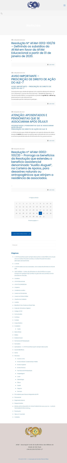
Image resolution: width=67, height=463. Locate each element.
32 (47, 210)
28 (33, 210)
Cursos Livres (21, 358)
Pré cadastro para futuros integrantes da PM (26, 394)
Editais (16, 335)
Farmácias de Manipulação (21, 341)
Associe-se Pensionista (20, 293)
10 (47, 203)
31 (43, 210)
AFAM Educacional (19, 281)
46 (26, 216)
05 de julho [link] (40, 134)
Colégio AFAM (18, 311)
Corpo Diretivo (18, 323)
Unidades (17, 417)
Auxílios (16, 302)
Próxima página (33, 220)
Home (16, 352)
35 (19, 213)
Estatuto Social (18, 338)
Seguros (19, 388)
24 (19, 210)
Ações (19, 329)
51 (43, 216)
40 (37, 213)
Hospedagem (21, 373)
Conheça (16, 317)
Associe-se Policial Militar (21, 296)
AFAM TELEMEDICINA (20, 284)
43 (47, 213)
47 (30, 216)
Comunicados (18, 314)
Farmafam (17, 344)
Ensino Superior (21, 364)
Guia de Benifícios (19, 349)
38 (30, 213)
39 (33, 213)
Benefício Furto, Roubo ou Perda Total (24, 305)
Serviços (19, 391)
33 (50, 210)
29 (37, 210)
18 (37, 206)
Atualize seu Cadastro (20, 299)
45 (23, 216)
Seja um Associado (19, 414)
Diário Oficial (17, 332)
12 (16, 206)
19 (40, 206)
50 (40, 216)
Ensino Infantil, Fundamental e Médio (27, 361)
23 (16, 210)
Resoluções (17, 411)
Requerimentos (18, 403)
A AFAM (16, 263)
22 (50, 206)
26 (26, 210)
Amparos (17, 287)
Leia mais (51, 64)
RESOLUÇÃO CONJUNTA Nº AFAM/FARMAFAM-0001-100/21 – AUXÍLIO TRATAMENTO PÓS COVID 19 (34, 407)
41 (40, 213)
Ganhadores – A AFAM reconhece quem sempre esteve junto (31, 346)
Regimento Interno (19, 400)
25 (23, 210)
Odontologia (20, 379)
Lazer (18, 376)
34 (16, 213)
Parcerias (17, 355)
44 (50, 213)
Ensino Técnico (21, 367)
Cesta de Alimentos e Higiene (22, 308)
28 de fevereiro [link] (34, 136)
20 (43, 206)
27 (30, 210)
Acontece (17, 278)
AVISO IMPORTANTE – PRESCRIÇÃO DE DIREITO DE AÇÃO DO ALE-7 (33, 79)
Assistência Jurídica (19, 290)
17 (33, 206)
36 (23, 213)
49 (37, 216)
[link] (40, 134)
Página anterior (33, 197)
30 (40, 210)
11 (50, 203)
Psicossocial (17, 397)
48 (33, 216)
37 (26, 213)
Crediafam (17, 326)
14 (23, 206)
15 (26, 206)
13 (19, 206)
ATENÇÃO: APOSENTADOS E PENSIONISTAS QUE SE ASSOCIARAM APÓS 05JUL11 (29, 118)
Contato (16, 320)
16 (30, 206)
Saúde (19, 385)
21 (47, 206)
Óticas (19, 382)
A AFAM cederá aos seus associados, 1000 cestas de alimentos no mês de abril (34, 267)
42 (43, 213)
